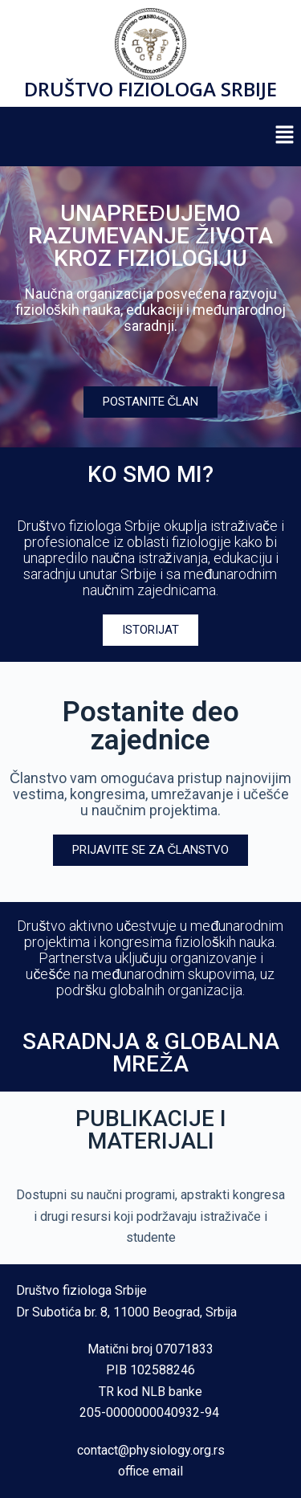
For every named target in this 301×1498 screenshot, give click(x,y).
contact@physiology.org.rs (151, 1450)
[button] (285, 136)
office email (150, 1471)
